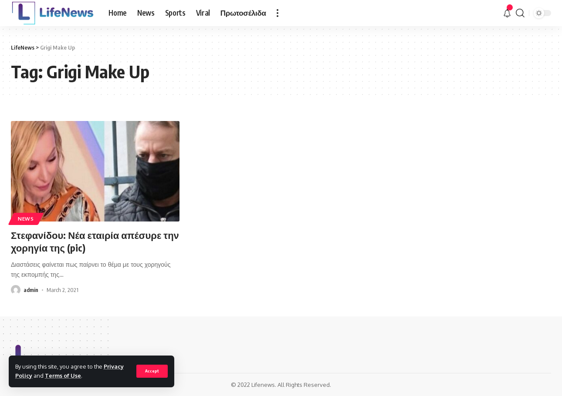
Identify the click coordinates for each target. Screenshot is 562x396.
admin (31, 289)
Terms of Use (63, 375)
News (26, 218)
